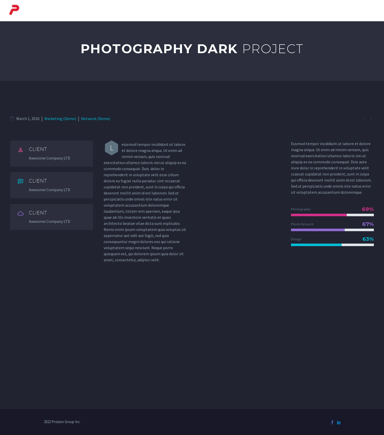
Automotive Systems (295, 10)
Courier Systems (196, 10)
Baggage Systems (243, 10)
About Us (159, 10)
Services (336, 10)
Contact (365, 10)
